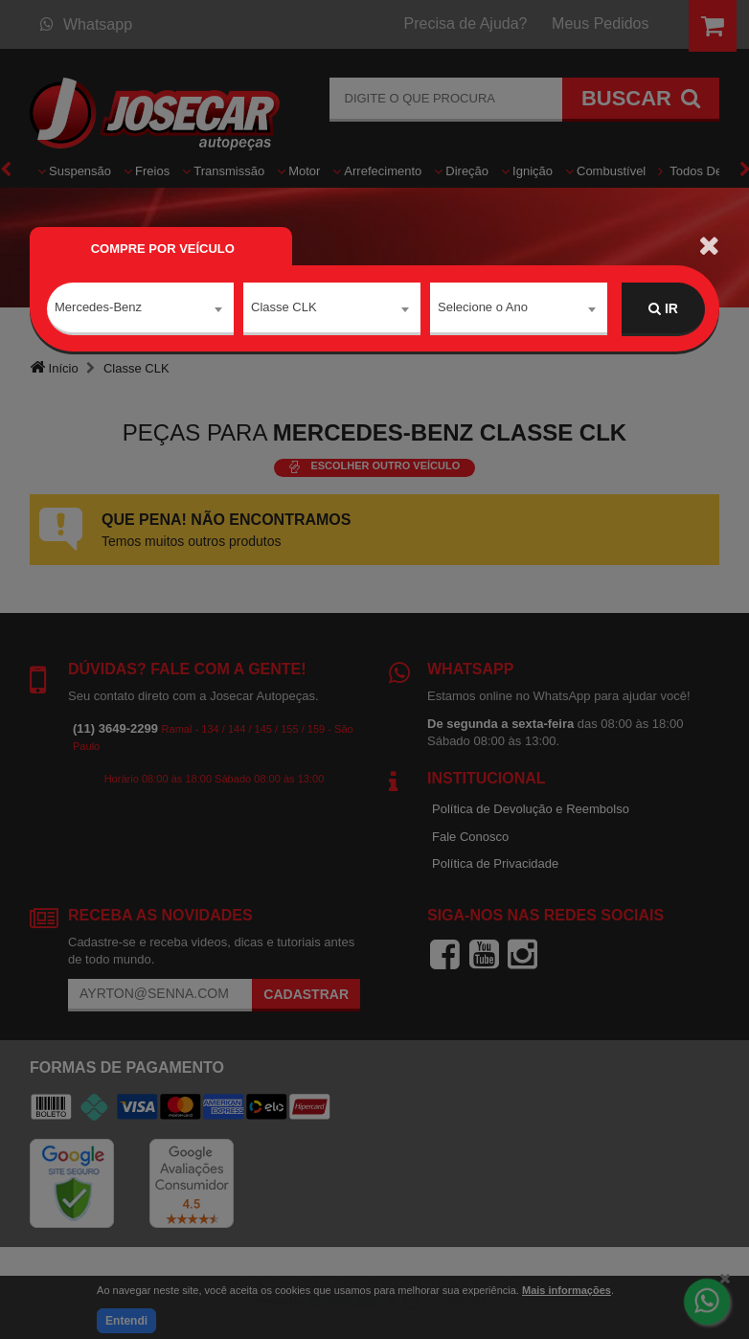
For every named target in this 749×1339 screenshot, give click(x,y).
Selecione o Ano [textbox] (483, 308)
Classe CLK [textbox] (284, 308)
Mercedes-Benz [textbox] (98, 308)
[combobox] (140, 309)
